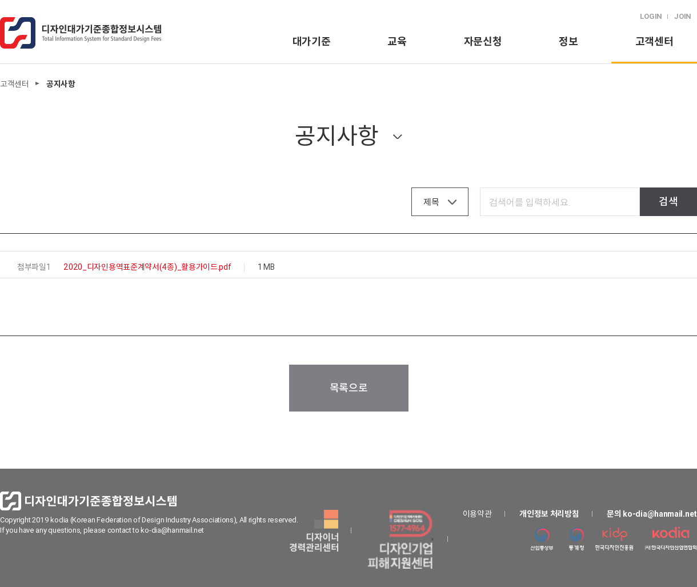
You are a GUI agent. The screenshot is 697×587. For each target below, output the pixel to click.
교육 (396, 41)
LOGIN (651, 16)
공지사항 (337, 136)
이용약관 (477, 514)
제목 (431, 202)
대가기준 (312, 41)
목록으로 (349, 387)
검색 (668, 201)
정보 (568, 41)
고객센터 (654, 41)
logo (80, 33)
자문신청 (483, 41)
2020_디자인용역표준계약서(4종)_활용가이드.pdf (147, 267)
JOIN (682, 16)
